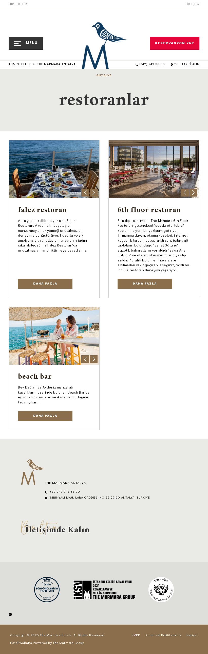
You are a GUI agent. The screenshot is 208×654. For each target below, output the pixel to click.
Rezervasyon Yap (175, 43)
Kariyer (192, 635)
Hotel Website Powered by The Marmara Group (47, 643)
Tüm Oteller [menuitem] (18, 4)
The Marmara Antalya (56, 64)
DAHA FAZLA (45, 283)
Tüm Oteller (20, 64)
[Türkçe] (192, 4)
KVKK (136, 635)
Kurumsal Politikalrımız (163, 635)
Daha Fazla (145, 283)
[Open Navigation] (26, 43)
